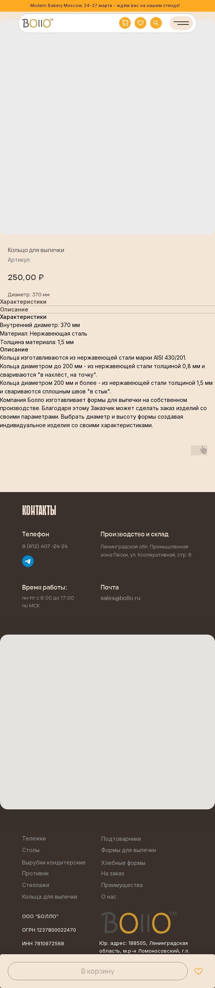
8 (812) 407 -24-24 (45, 546)
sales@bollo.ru (120, 598)
